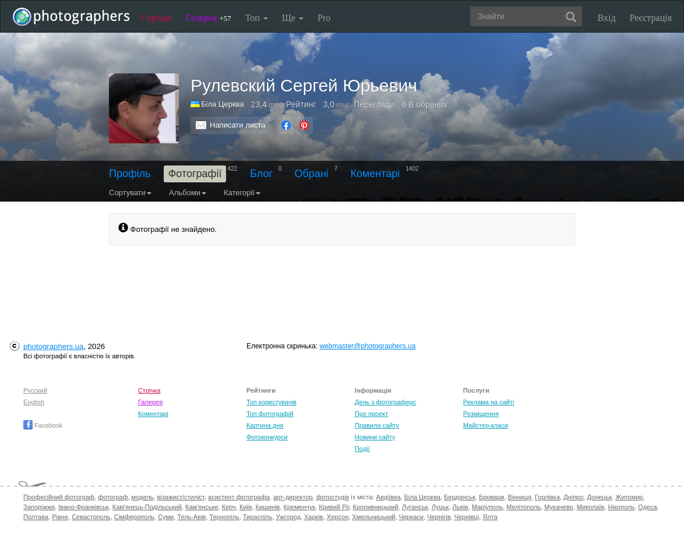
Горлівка (547, 496)
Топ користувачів (271, 402)
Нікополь (621, 506)
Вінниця (519, 496)
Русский (35, 390)
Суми (166, 516)
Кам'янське (201, 506)
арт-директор (293, 496)
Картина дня (264, 425)
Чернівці (466, 516)
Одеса (647, 506)
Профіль (130, 173)
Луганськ (415, 506)
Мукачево (558, 506)
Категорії (242, 192)
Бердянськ (459, 496)
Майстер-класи (485, 425)
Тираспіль (258, 516)
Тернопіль (224, 516)
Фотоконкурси (266, 436)
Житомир (629, 496)
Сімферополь (134, 516)
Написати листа (238, 125)
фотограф (113, 496)
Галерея (208, 18)
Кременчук (299, 506)
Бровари (492, 496)
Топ (256, 18)
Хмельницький (373, 516)
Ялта (489, 516)
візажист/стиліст (180, 496)
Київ (245, 506)
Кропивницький (376, 506)
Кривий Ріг (334, 506)
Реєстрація (651, 18)
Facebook (42, 425)
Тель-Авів (191, 516)
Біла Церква (422, 496)
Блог (261, 173)
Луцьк (440, 506)
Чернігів (438, 516)
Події (362, 448)
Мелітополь (523, 506)
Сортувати (130, 192)
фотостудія (333, 496)
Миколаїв (591, 506)
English (33, 402)
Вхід (607, 18)
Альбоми (187, 192)
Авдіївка (388, 496)
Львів (460, 506)
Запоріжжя (39, 506)
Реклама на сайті (488, 402)
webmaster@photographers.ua (367, 346)
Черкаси (411, 516)
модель (143, 496)
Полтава (35, 516)
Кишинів (268, 506)
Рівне (60, 516)
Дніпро (573, 496)
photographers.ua (53, 346)
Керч (229, 506)
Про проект (371, 413)
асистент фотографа (239, 496)
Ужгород (288, 516)
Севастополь (91, 516)
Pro (324, 18)
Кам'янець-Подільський (147, 506)
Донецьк (599, 496)
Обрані (312, 173)
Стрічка (156, 18)
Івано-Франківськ (83, 506)
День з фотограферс (386, 402)
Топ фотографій (270, 413)
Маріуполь (487, 506)
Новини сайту (375, 436)
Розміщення (481, 413)
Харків (313, 516)
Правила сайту (377, 425)
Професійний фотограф (58, 496)
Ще (293, 18)
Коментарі (375, 173)
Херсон (337, 516)
